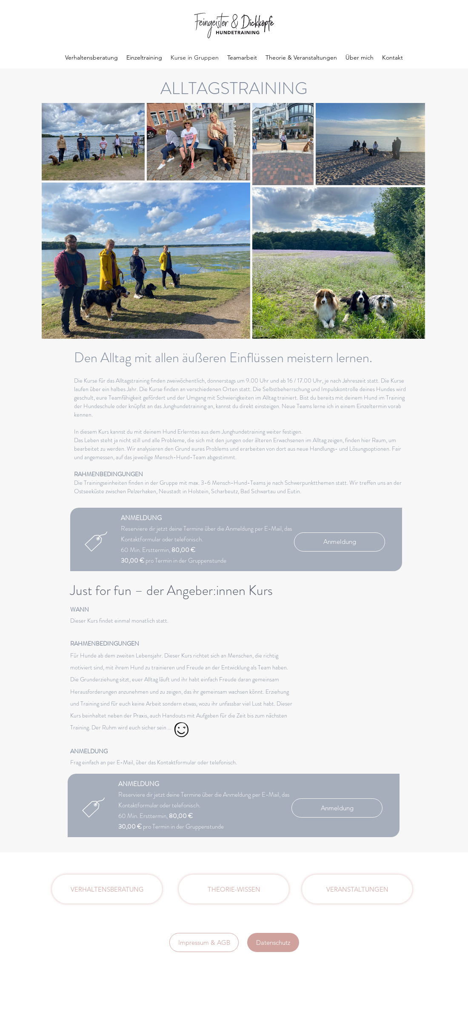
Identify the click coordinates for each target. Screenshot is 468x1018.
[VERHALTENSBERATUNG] (107, 889)
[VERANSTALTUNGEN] (357, 889)
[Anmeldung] (339, 542)
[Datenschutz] (273, 942)
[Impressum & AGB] (204, 942)
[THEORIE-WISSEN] (234, 889)
